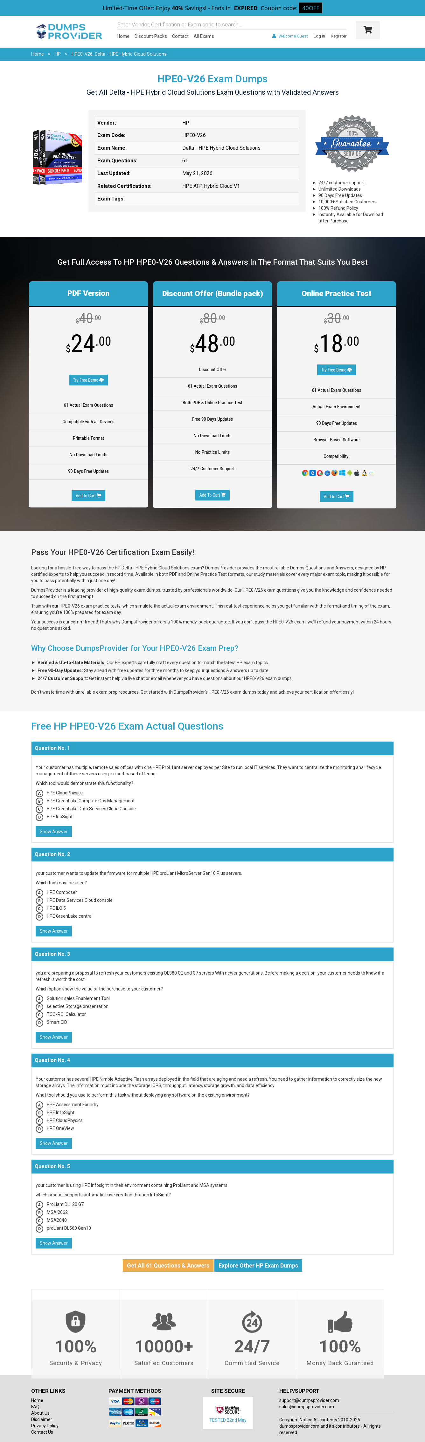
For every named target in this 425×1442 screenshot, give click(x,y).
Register (338, 36)
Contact (180, 36)
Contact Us (42, 1432)
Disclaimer (41, 1419)
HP (58, 54)
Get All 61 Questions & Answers (168, 1265)
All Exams (204, 36)
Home (123, 36)
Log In (319, 36)
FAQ (35, 1406)
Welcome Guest (290, 36)
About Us (40, 1413)
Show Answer (54, 831)
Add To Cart (212, 495)
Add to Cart (88, 495)
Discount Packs (151, 36)
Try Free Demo (88, 380)
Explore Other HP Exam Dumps (258, 1265)
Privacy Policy (45, 1425)
